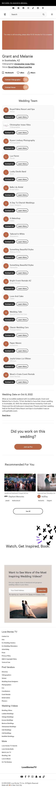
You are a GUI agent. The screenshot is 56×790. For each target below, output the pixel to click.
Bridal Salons (6, 698)
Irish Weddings (6, 730)
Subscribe (42, 590)
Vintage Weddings (7, 717)
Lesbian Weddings (7, 713)
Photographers (6, 685)
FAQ (3, 639)
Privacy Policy (40, 594)
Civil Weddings (6, 733)
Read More (6, 415)
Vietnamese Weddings (9, 726)
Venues (4, 678)
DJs (3, 688)
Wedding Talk (6, 755)
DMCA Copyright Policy (9, 659)
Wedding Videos (7, 710)
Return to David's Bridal (15, 3)
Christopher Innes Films (24, 63)
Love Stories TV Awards (9, 746)
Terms (30, 594)
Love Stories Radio (8, 749)
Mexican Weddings (8, 723)
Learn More (22, 117)
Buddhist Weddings (8, 736)
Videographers (6, 675)
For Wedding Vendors (8, 643)
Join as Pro (28, 447)
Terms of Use (6, 662)
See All (28, 511)
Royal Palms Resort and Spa (20, 67)
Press (3, 652)
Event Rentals (6, 694)
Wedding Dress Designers (10, 681)
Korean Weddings (7, 720)
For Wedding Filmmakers (9, 646)
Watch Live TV (6, 752)
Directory (5, 672)
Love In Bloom (6, 759)
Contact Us (9, 117)
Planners (4, 701)
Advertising (5, 649)
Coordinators (6, 691)
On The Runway (7, 762)
